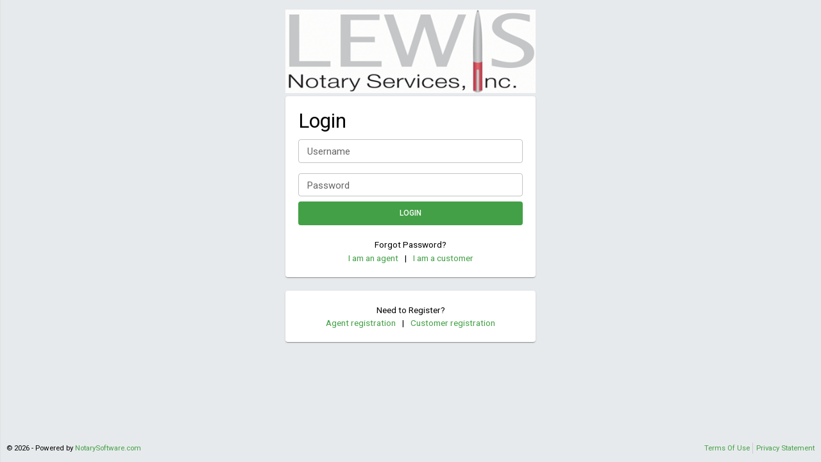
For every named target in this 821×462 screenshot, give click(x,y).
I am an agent (373, 258)
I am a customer (443, 258)
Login (410, 213)
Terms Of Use (727, 447)
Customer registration (452, 323)
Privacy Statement (785, 447)
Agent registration (361, 323)
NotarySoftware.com (108, 447)
